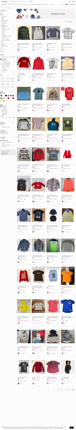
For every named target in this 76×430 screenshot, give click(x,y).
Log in (70, 1)
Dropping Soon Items (5, 145)
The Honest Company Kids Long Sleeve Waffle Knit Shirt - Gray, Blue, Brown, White (23, 135)
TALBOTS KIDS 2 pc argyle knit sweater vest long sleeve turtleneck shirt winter (23, 196)
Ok (71, 427)
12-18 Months (2, 84)
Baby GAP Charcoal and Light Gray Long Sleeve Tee (67, 256)
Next (73, 389)
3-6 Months (3, 81)
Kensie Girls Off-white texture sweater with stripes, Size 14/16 (24, 165)
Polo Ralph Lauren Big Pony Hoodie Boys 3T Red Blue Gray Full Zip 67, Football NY (52, 347)
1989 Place (3, 60)
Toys (2, 47)
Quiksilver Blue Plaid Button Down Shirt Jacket (22, 256)
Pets (30, 4)
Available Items (4, 140)
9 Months (7, 86)
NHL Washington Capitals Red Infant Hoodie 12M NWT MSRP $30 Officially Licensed (22, 74)
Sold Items (3, 146)
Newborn (7, 78)
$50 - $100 (3, 110)
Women (10, 4)
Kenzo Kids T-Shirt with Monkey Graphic (51, 74)
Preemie (2, 78)
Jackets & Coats (4, 20)
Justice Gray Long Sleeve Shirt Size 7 (52, 44)
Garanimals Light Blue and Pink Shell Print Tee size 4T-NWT (37, 135)
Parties (46, 4)
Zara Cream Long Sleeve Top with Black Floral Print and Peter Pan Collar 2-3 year (38, 317)
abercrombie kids (4, 66)
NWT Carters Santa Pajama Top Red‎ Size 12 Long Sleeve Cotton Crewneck (66, 165)
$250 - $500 (3, 113)
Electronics (25, 4)
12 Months (12, 86)
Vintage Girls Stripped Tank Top (23, 105)
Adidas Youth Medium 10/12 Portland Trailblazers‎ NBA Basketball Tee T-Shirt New (22, 378)
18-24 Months (7, 84)
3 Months (12, 84)
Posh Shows (51, 4)
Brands (42, 4)
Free (2, 125)
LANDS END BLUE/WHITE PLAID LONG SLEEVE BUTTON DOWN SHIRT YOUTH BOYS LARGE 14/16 (38, 256)
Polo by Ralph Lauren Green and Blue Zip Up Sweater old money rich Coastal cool (23, 44)
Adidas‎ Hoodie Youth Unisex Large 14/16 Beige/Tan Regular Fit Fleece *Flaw (23, 347)
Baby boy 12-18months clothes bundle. (36, 347)
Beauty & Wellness (36, 4)
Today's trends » (4, 154)
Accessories (3, 16)
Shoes (2, 41)
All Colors (3, 93)
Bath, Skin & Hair (4, 45)
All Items (2, 123)
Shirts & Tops (8, 7)
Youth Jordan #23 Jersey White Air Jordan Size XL (37, 44)
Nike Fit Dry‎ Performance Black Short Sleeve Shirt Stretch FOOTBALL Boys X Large (37, 287)
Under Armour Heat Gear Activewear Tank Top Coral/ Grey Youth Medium (67, 196)
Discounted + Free (4, 127)
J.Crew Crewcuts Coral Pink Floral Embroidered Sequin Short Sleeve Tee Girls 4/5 (52, 317)
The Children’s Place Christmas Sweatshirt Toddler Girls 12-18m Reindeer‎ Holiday (38, 196)
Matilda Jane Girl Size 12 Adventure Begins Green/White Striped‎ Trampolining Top (66, 226)
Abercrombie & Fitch (5, 64)
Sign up (73, 1)
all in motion (3, 70)
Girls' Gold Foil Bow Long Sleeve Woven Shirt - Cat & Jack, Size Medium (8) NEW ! (66, 378)
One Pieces (3, 23)
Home (21, 4)
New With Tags (4, 133)
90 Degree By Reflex (5, 63)
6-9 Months (8, 81)
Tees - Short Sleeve (6, 40)
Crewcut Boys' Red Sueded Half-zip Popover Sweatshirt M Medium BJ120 (37, 74)
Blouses (3, 27)
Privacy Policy (60, 428)
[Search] (22, 1)
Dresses (2, 19)
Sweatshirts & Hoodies (6, 36)
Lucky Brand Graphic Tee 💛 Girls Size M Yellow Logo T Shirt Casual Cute (67, 287)
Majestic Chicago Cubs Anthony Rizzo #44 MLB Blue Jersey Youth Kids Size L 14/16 (68, 317)
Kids (17, 4)
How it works (62, 4)
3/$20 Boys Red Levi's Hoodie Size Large (38, 165)
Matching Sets (4, 21)
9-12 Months (12, 81)
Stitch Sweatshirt (50, 286)
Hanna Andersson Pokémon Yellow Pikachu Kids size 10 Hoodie (23, 317)
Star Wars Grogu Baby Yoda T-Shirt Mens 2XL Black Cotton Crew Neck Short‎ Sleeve (67, 135)
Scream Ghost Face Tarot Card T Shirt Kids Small (37, 226)
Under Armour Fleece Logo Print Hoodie (52, 135)
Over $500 (3, 114)
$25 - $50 (3, 108)
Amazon (2, 71)
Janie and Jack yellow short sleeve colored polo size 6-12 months (67, 74)
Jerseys (3, 31)
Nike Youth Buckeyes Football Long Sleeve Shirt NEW (66, 105)
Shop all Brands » (4, 152)
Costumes (3, 44)
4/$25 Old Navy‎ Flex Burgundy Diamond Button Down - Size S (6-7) (52, 378)
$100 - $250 (3, 111)
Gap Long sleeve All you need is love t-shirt (22, 287)
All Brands (3, 59)
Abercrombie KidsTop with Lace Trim (67, 347)
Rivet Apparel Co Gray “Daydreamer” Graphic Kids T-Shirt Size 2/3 (52, 165)
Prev (55, 389)
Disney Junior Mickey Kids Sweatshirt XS (52, 105)
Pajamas (3, 24)
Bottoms (3, 17)
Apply (14, 117)
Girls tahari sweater (36, 377)
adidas (2, 67)
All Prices (3, 106)
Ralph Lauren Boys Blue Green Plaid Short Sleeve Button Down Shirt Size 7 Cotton (23, 226)
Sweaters (4, 34)
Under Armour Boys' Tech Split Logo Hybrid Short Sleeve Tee (37, 105)
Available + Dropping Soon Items (6, 143)
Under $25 (3, 107)
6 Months (3, 86)
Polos (3, 33)
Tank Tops (4, 37)
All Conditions (4, 132)
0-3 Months (12, 78)
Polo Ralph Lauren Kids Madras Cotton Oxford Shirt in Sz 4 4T (53, 196)
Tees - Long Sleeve (5, 38)
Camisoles (4, 30)
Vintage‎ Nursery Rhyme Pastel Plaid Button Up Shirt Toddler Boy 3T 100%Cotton (67, 44)
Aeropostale (3, 69)
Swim (2, 43)
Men (14, 4)
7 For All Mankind (4, 61)
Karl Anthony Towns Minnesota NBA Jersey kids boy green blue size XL (52, 256)
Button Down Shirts (6, 28)
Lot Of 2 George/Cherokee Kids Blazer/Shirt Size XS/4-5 (53, 226)
